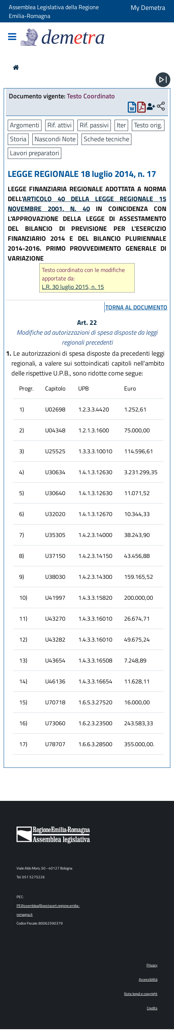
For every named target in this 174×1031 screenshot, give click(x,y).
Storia (18, 139)
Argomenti (24, 125)
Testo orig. (148, 125)
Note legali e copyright (140, 993)
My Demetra (148, 7)
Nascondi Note (55, 139)
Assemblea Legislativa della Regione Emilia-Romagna (54, 11)
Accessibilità (148, 979)
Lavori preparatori (34, 153)
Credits (152, 1008)
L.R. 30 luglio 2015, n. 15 (73, 287)
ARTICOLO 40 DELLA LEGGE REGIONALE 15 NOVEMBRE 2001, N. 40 (87, 204)
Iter (121, 125)
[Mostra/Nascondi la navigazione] (12, 37)
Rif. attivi (59, 125)
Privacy (151, 965)
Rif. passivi (94, 125)
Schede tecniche (106, 139)
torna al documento (136, 307)
